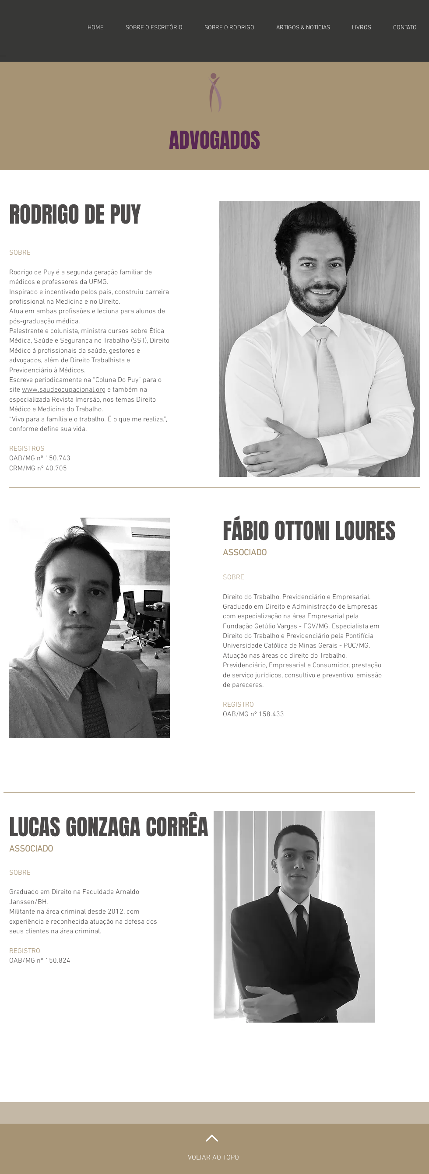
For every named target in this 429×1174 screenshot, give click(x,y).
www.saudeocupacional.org (63, 389)
